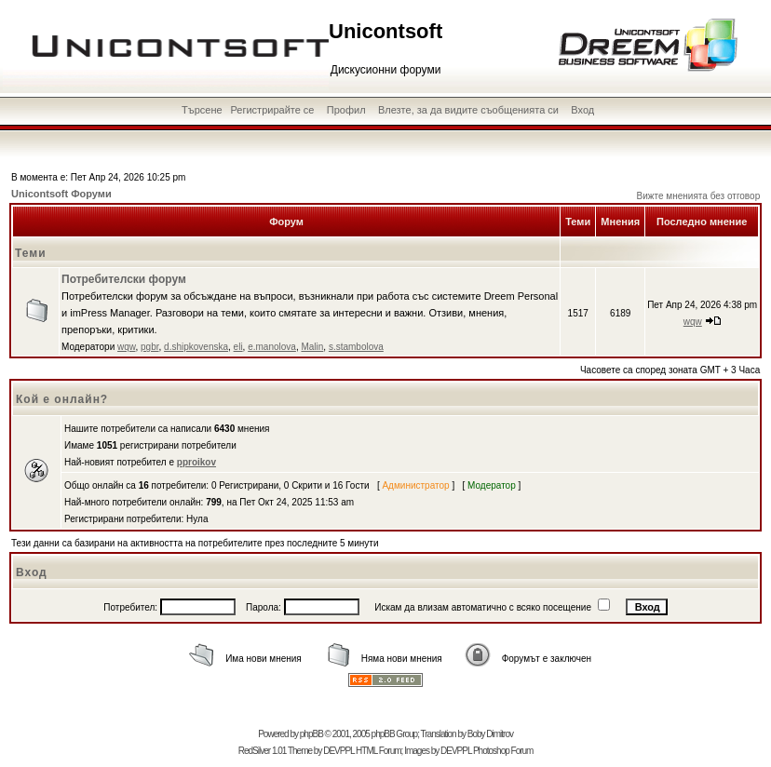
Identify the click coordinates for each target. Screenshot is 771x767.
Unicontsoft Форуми (61, 193)
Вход (582, 109)
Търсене (202, 109)
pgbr (149, 347)
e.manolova (272, 347)
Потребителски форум (123, 279)
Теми (31, 253)
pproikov (196, 462)
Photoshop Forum (503, 751)
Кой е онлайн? (62, 399)
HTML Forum (378, 751)
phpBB (311, 734)
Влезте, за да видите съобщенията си (468, 109)
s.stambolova (356, 347)
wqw (126, 347)
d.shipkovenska (196, 347)
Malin (312, 347)
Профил (346, 109)
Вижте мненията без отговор (699, 196)
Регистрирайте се (272, 109)
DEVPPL (338, 751)
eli (238, 347)
